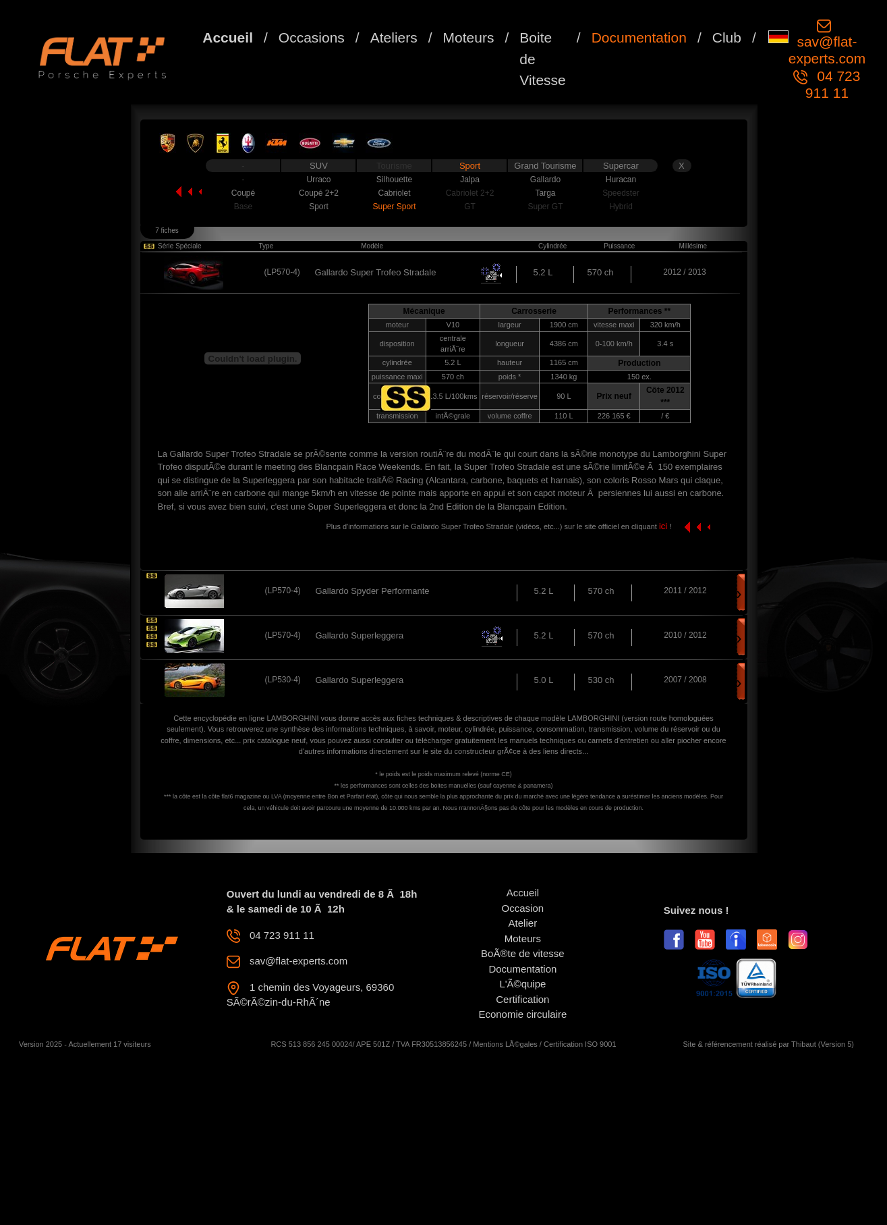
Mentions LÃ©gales (505, 1044)
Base (243, 206)
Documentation (639, 37)
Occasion (523, 908)
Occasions (312, 37)
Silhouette (394, 179)
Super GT (545, 206)
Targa (545, 193)
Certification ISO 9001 (580, 1044)
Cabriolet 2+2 (470, 193)
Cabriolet (394, 193)
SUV (319, 166)
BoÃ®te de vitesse (523, 953)
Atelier (523, 923)
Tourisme (394, 166)
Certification (522, 999)
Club (726, 37)
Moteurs (468, 37)
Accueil (227, 37)
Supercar (621, 166)
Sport (469, 166)
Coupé (243, 193)
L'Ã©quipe (522, 983)
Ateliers (394, 37)
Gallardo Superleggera (360, 635)
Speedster (620, 193)
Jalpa (470, 179)
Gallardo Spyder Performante (373, 591)
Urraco (318, 179)
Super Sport (394, 206)
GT (470, 206)
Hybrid (621, 206)
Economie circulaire (522, 1014)
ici (664, 526)
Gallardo (545, 179)
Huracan (621, 179)
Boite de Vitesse (542, 59)
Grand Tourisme (545, 166)
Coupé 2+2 (319, 193)
